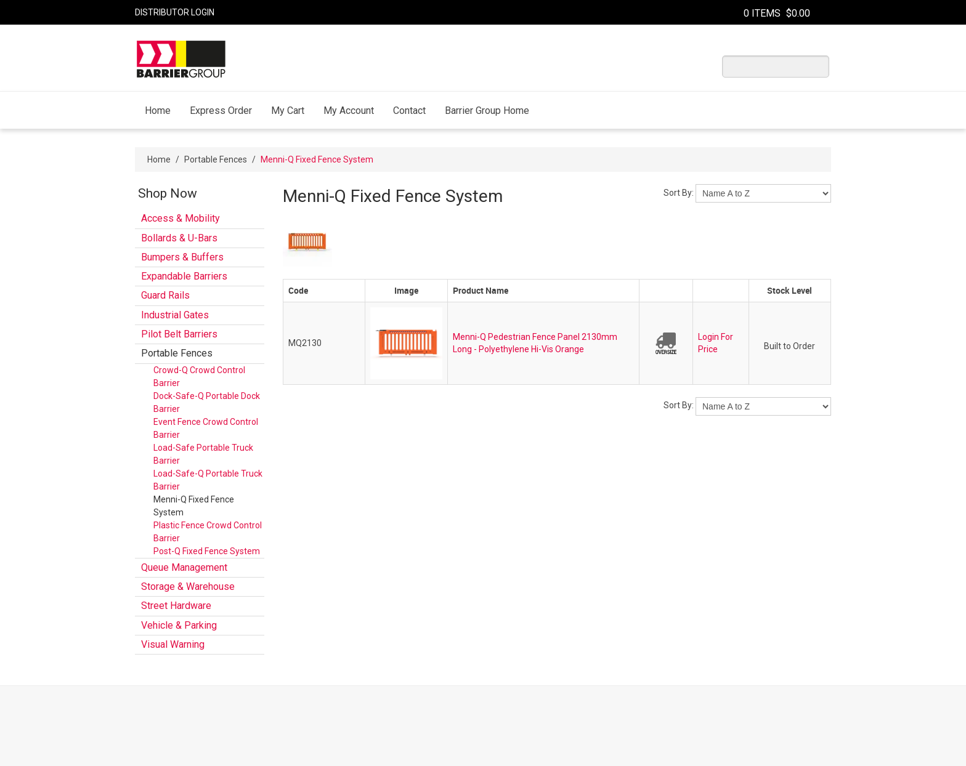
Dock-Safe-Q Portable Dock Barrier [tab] (206, 402)
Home (158, 110)
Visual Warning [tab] (173, 644)
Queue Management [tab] (184, 567)
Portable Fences (215, 159)
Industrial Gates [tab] (175, 315)
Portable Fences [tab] (177, 353)
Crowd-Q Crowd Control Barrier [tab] (199, 376)
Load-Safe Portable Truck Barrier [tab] (203, 454)
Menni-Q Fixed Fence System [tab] (193, 505)
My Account (348, 110)
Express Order (221, 110)
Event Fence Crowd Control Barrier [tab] (205, 428)
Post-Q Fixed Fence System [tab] (206, 551)
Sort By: (679, 193)
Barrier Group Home (487, 110)
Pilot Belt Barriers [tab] (179, 334)
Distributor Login (174, 12)
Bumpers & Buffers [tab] (182, 257)
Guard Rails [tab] (165, 295)
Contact (409, 110)
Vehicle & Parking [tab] (179, 625)
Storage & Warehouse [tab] (188, 586)
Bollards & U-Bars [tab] (179, 238)
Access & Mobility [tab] (180, 218)
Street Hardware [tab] (176, 605)
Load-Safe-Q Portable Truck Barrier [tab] (207, 480)
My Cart (287, 110)
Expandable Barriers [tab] (184, 276)
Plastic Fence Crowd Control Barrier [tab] (207, 531)
